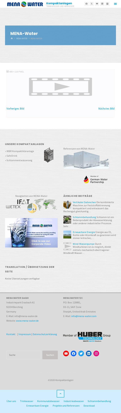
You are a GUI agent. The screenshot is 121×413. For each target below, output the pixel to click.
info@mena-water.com (83, 316)
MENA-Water (22, 38)
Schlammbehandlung (99, 401)
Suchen (50, 354)
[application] (31, 233)
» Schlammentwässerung (18, 160)
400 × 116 (13, 71)
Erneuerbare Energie (37, 405)
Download (89, 405)
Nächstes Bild (106, 108)
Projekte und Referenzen (66, 405)
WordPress (74, 372)
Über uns (11, 401)
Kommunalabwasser (48, 401)
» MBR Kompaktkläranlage (19, 151)
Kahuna (61, 372)
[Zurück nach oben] (60, 393)
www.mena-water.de (27, 320)
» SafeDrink (11, 155)
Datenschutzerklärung (45, 334)
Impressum (25, 334)
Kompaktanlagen (59, 3)
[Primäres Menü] (115, 4)
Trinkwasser (26, 401)
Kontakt (10, 334)
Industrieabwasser (74, 401)
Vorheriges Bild (15, 108)
